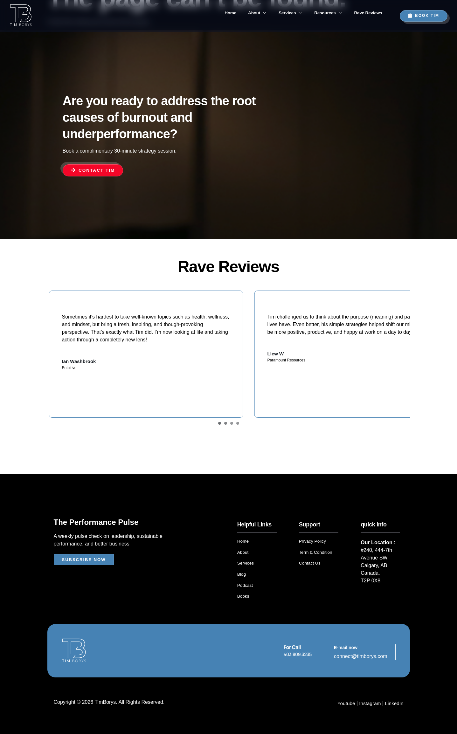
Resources (321, 13)
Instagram (368, 704)
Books (243, 597)
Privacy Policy (313, 543)
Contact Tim (93, 170)
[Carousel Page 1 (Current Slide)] (219, 425)
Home (210, 13)
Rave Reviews (366, 13)
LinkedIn (394, 704)
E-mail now (345, 648)
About (241, 13)
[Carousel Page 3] (231, 425)
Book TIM (423, 15)
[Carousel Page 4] (237, 425)
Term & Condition (316, 554)
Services (279, 13)
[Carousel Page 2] (225, 425)
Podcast (245, 586)
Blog (241, 576)
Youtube (345, 704)
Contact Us (310, 565)
